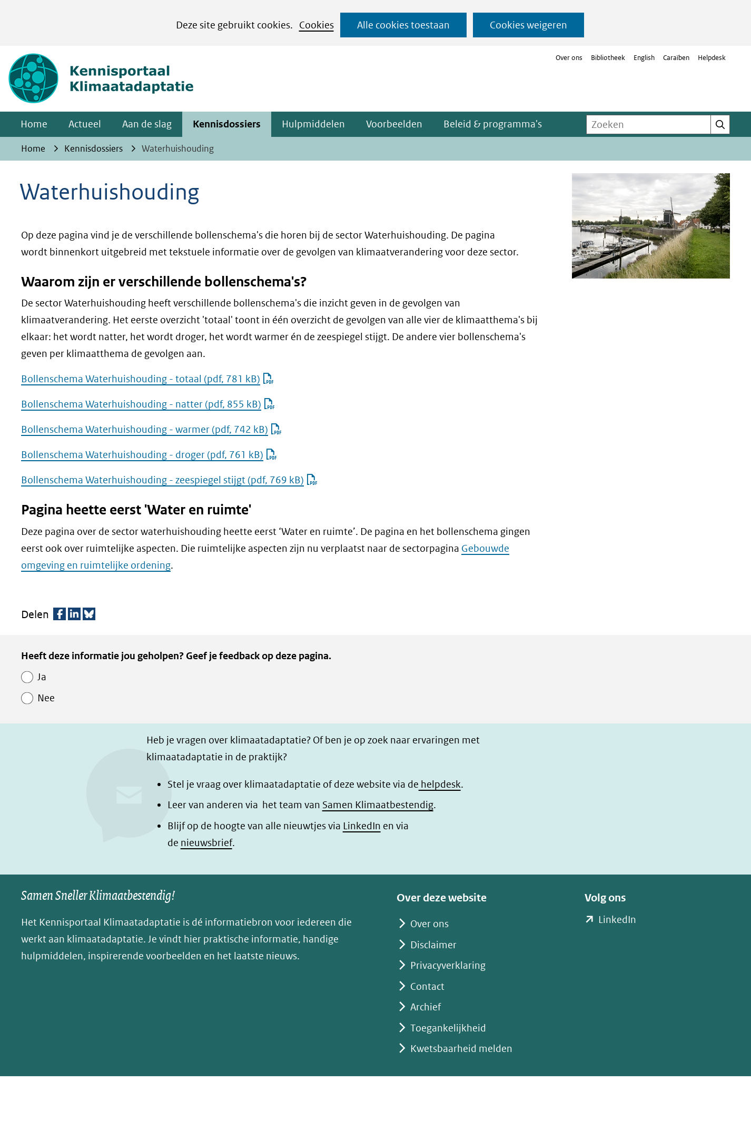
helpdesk (440, 784)
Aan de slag (147, 124)
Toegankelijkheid (448, 1028)
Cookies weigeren (528, 25)
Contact (427, 986)
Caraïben (676, 57)
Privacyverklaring (448, 965)
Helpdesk (712, 57)
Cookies (316, 25)
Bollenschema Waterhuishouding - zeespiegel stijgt (169, 480)
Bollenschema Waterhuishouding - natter (148, 404)
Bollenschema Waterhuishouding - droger (149, 455)
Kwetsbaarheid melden (461, 1048)
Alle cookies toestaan (403, 25)
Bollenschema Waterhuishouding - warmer (151, 429)
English (644, 57)
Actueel (84, 124)
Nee (46, 698)
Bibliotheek (608, 57)
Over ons (569, 57)
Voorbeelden (394, 124)
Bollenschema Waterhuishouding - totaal (147, 379)
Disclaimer (433, 945)
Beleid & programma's (492, 124)
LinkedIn (362, 826)
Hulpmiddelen (313, 124)
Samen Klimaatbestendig (377, 805)
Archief (425, 1007)
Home (34, 124)
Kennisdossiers (227, 124)
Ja (41, 677)
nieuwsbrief (206, 843)
